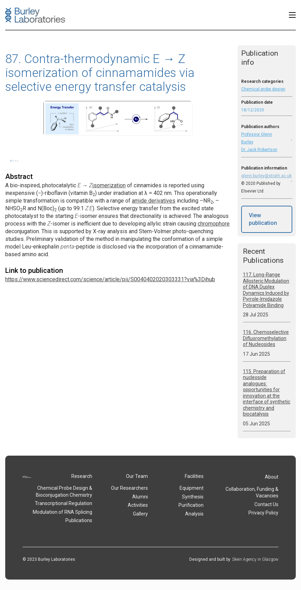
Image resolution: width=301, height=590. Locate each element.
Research (81, 476)
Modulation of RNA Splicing (62, 512)
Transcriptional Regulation (63, 503)
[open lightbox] (14, 160)
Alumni (140, 496)
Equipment (192, 488)
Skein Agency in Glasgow (255, 559)
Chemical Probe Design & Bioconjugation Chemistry (64, 491)
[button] (292, 15)
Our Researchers (129, 488)
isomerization (109, 185)
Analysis (194, 514)
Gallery (140, 514)
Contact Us (266, 504)
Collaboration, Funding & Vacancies (251, 492)
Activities (138, 505)
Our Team (137, 476)
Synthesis (193, 496)
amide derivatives (153, 200)
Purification (191, 505)
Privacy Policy (263, 513)
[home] (35, 15)
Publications (78, 520)
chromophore (214, 223)
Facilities (194, 476)
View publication (263, 219)
